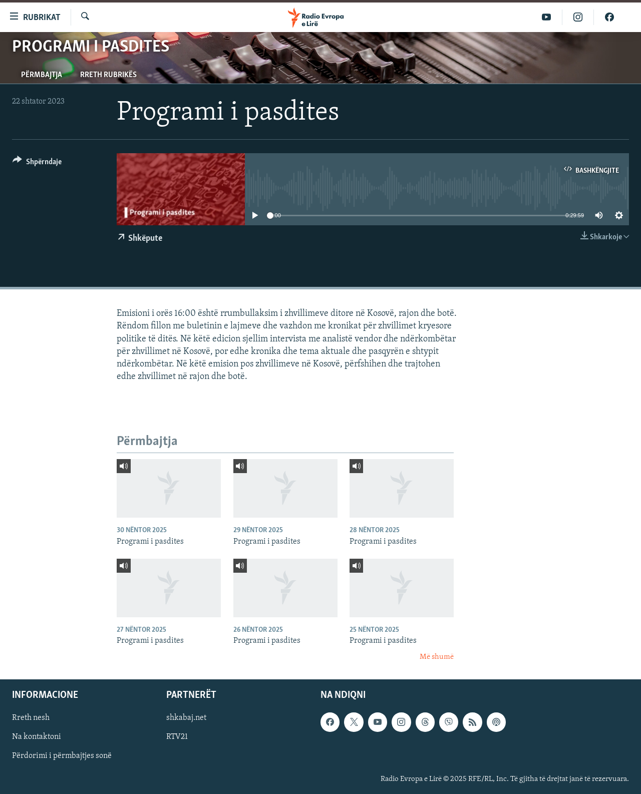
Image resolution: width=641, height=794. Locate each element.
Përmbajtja (41, 75)
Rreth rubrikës (108, 75)
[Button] (37, 163)
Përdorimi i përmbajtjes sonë (62, 756)
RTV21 (177, 737)
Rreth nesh (31, 718)
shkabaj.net (186, 718)
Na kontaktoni (36, 737)
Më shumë (437, 657)
